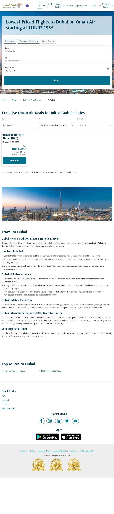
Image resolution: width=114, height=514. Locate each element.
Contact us (6, 404)
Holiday (70, 6)
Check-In (50, 5)
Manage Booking (60, 6)
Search (57, 80)
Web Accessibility (8, 409)
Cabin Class (81, 119)
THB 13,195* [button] (40, 28)
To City (32, 451)
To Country (23, 451)
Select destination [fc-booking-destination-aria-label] (12, 61)
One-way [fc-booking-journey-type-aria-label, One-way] (8, 41)
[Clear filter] (72, 125)
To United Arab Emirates (32, 100)
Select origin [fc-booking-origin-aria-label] (10, 51)
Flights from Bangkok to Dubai (14, 371)
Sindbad (93, 6)
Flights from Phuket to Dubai (50, 371)
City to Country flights (60, 451)
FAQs (4, 396)
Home (4, 100)
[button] (28, 41)
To (6, 58)
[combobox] (21, 125)
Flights (14, 100)
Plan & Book (42, 6)
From (7, 48)
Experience (81, 6)
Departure (9, 68)
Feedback (5, 400)
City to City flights (44, 451)
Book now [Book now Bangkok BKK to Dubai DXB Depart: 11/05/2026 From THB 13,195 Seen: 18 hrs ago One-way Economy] (14, 160)
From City (73, 451)
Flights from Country (87, 451)
